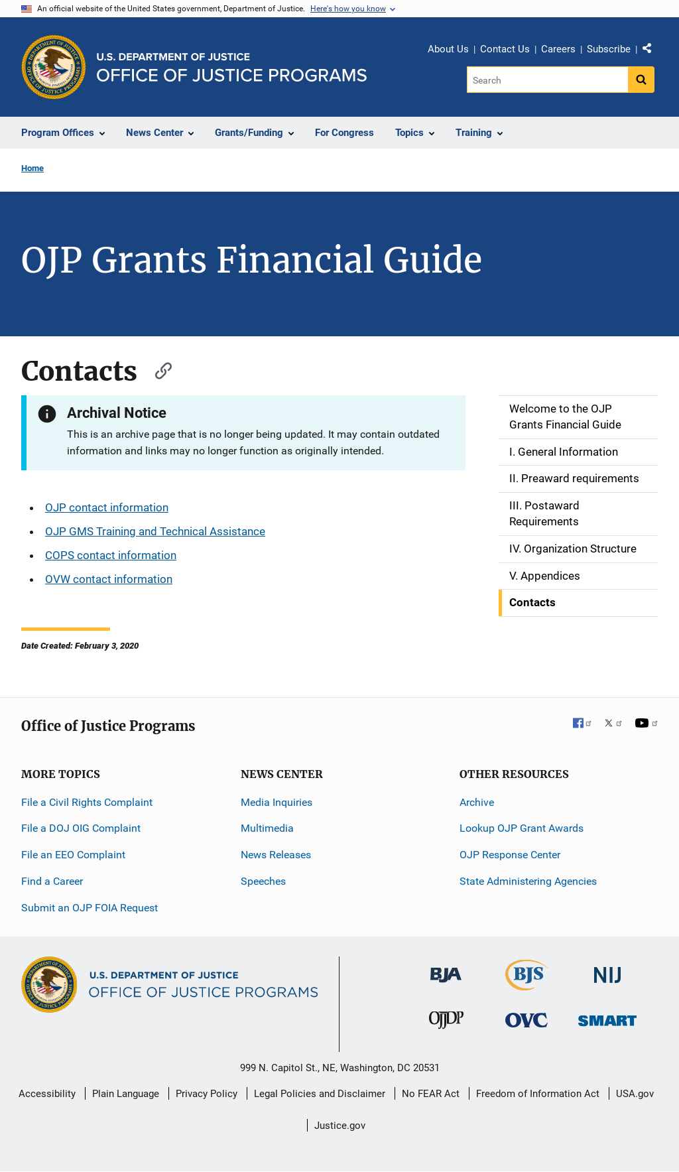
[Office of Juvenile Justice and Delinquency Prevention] (446, 1023)
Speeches (263, 881)
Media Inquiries (276, 802)
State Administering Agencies (528, 881)
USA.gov (635, 1094)
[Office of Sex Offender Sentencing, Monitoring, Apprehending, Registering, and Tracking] (607, 1017)
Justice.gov (339, 1126)
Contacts (532, 602)
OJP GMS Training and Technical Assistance (155, 531)
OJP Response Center (510, 854)
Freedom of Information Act (537, 1094)
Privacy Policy (206, 1094)
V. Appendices (544, 575)
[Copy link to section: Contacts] (157, 369)
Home (32, 168)
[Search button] (641, 79)
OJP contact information (106, 507)
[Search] (547, 79)
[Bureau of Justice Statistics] (526, 984)
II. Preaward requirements (574, 478)
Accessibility (47, 1094)
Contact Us (505, 49)
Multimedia (267, 828)
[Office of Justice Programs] (53, 66)
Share (652, 51)
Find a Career (52, 881)
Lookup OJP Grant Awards (522, 828)
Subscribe (609, 49)
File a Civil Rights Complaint (87, 802)
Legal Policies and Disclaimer (319, 1094)
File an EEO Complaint (73, 854)
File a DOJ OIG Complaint (81, 828)
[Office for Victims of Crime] (526, 1019)
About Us (448, 49)
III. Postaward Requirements (544, 513)
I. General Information (563, 451)
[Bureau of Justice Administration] (446, 968)
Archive (477, 802)
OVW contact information (108, 579)
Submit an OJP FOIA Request (89, 907)
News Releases (276, 854)
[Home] (232, 67)
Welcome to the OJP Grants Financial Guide (565, 416)
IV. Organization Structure (573, 548)
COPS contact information (110, 555)
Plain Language (125, 1094)
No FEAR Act (431, 1094)
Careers (558, 49)
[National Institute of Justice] (607, 968)
